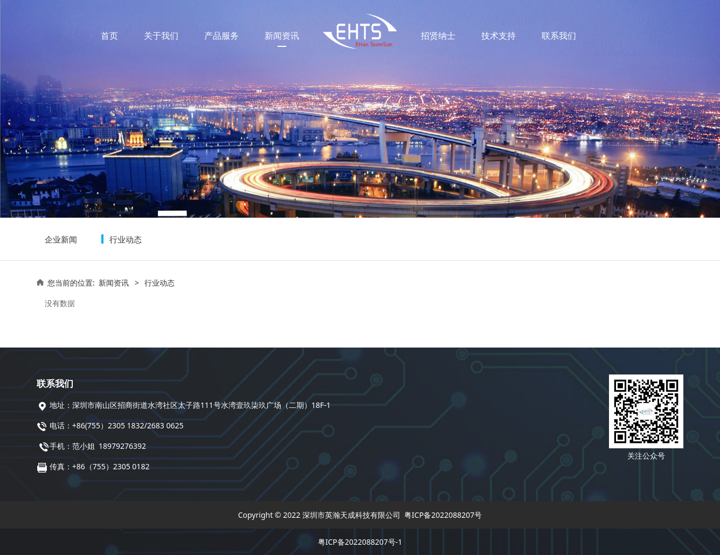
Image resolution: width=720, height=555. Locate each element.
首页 (109, 35)
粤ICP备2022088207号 (443, 515)
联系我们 (559, 35)
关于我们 (161, 35)
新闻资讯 (282, 35)
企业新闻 (61, 239)
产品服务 (221, 35)
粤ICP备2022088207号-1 (360, 542)
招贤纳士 (438, 35)
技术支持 (498, 35)
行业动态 (125, 239)
